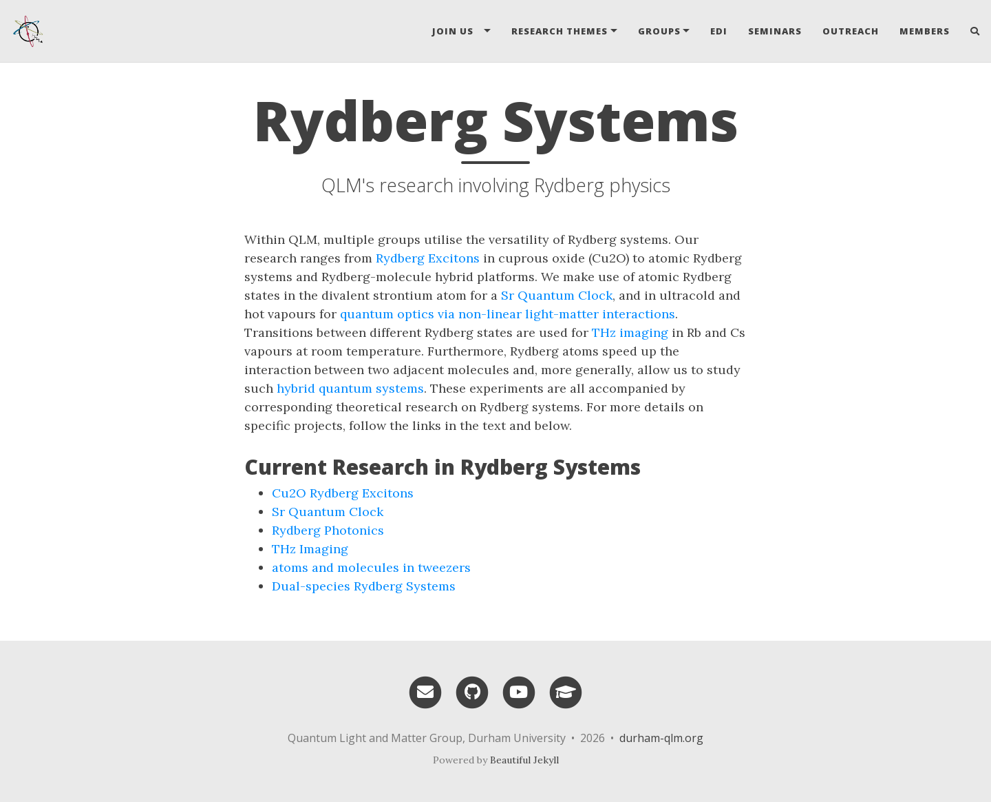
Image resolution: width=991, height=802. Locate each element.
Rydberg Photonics (328, 530)
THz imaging (630, 332)
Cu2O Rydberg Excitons (343, 493)
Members (924, 31)
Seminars (775, 31)
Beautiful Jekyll (524, 760)
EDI (718, 31)
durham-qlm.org (661, 738)
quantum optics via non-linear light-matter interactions (507, 314)
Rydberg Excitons (428, 258)
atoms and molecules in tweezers (371, 567)
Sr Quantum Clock (556, 295)
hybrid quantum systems (350, 388)
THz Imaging (310, 549)
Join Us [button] (457, 31)
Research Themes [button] (559, 31)
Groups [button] (659, 31)
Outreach (850, 31)
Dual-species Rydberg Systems (364, 586)
